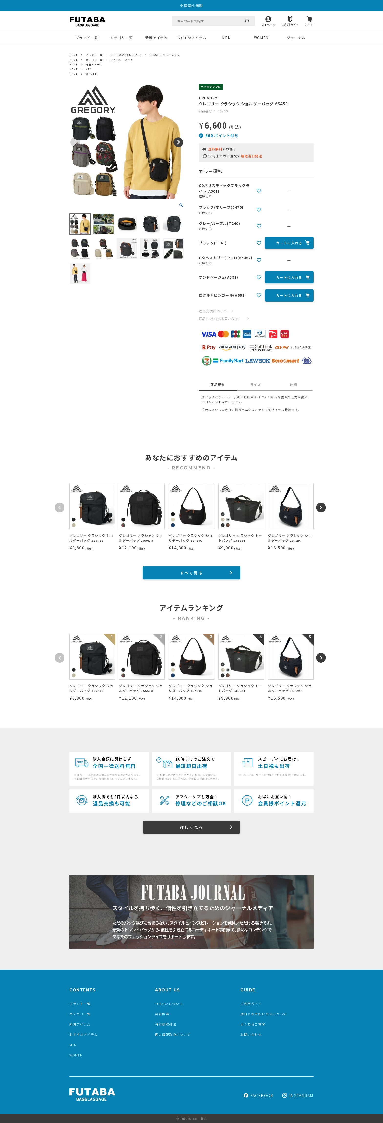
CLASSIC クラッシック (164, 55)
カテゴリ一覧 (121, 37)
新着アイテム (156, 37)
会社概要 (162, 1014)
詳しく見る (191, 827)
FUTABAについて (169, 1003)
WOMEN (261, 37)
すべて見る (191, 573)
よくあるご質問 (252, 1024)
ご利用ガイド (290, 24)
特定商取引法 (165, 1024)
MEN (226, 37)
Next (178, 142)
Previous (75, 142)
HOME (73, 55)
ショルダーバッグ (122, 60)
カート (309, 24)
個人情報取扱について (173, 1034)
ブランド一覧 (86, 37)
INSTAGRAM (298, 1095)
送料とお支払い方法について (263, 1014)
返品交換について (213, 311)
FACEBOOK (259, 1095)
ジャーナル (296, 37)
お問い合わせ (251, 1034)
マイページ (268, 24)
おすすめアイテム (191, 37)
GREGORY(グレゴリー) (126, 55)
